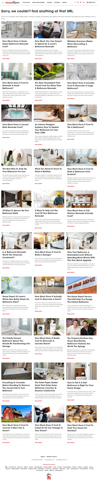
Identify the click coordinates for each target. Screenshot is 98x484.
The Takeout (39, 470)
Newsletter (91, 2)
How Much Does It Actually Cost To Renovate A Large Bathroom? (80, 85)
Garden (49, 2)
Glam (54, 467)
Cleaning (57, 2)
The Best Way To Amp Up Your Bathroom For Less (14, 170)
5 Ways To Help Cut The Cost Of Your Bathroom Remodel (46, 213)
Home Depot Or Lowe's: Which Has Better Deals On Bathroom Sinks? (15, 299)
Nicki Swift (24, 468)
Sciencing (48, 468)
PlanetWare (41, 468)
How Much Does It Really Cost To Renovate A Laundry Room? (47, 341)
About (43, 457)
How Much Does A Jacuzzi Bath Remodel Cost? (15, 126)
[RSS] (83, 2)
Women (52, 470)
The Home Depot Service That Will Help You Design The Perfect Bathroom (79, 299)
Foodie (31, 467)
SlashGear (62, 468)
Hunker (74, 467)
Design (64, 2)
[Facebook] (75, 2)
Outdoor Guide (32, 468)
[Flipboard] (80, 2)
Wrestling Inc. (59, 470)
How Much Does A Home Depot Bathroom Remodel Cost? (15, 44)
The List (91, 468)
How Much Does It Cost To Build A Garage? (48, 253)
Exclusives (26, 2)
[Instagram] (78, 2)
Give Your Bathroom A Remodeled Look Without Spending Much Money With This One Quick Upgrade (81, 256)
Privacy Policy (52, 457)
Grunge (60, 467)
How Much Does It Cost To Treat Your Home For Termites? (80, 428)
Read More (5, 58)
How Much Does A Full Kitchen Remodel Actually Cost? (80, 213)
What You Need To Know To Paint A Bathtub (48, 170)
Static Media (39, 460)
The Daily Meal (83, 468)
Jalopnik (85, 467)
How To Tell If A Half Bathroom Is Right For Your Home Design (80, 385)
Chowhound (12, 467)
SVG (68, 468)
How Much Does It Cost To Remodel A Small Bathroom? (15, 85)
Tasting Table (74, 468)
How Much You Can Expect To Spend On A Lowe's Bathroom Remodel (48, 44)
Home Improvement (38, 2)
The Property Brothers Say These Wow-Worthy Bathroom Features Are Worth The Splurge (80, 342)
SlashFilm (55, 468)
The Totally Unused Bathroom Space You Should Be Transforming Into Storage (16, 342)
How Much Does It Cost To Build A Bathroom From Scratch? (80, 171)
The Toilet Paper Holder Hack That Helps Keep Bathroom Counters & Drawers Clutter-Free (46, 387)
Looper (91, 467)
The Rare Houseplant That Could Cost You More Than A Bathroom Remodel (48, 85)
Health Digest (67, 467)
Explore (26, 467)
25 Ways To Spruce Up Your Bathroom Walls (15, 212)
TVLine (46, 470)
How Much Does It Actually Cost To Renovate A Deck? (48, 298)
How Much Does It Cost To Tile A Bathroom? (80, 126)
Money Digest (16, 468)
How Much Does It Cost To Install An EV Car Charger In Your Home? (49, 428)
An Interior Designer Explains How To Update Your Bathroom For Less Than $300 (47, 129)
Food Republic (38, 467)
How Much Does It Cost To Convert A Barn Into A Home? (15, 428)
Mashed (8, 468)
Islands (80, 467)
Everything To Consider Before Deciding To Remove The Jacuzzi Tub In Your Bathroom (16, 387)
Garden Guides (48, 467)
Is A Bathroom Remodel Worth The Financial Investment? (14, 255)
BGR (6, 467)
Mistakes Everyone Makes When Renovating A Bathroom (80, 44)
